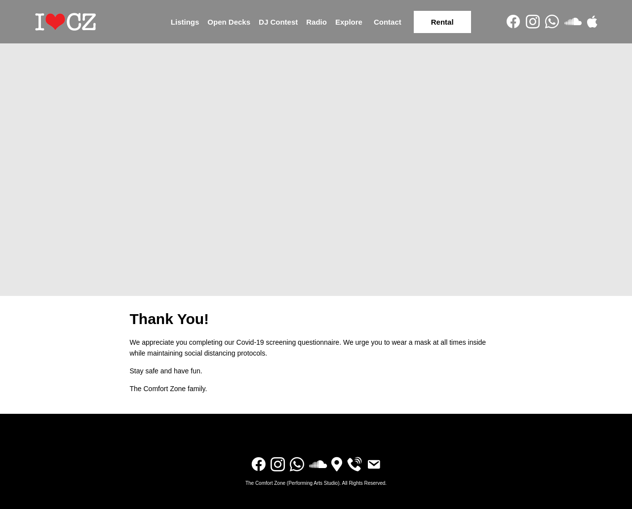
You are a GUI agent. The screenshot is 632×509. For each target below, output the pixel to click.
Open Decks (228, 22)
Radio (316, 22)
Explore (348, 22)
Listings (185, 22)
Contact (387, 22)
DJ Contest (278, 22)
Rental (442, 22)
